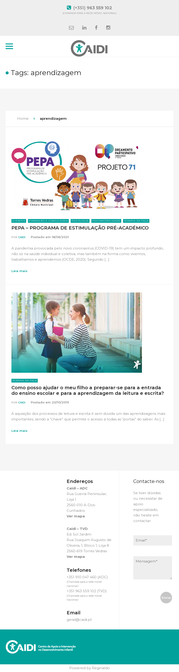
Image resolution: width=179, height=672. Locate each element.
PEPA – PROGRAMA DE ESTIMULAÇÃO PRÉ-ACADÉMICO (80, 228)
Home (23, 118)
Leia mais (19, 271)
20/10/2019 (60, 402)
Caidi (21, 237)
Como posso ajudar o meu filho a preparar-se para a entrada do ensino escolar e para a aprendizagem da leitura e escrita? (87, 390)
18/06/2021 (60, 237)
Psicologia (80, 220)
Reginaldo (101, 668)
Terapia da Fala (136, 220)
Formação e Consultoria (48, 220)
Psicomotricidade (106, 220)
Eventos (18, 220)
